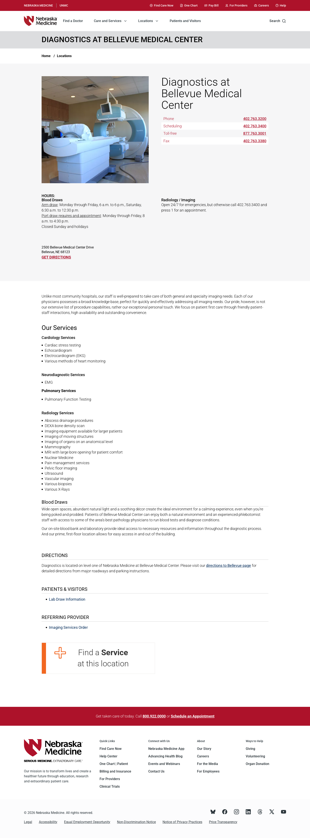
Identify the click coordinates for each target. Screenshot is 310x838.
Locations (64, 56)
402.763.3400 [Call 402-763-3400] (254, 126)
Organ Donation (257, 764)
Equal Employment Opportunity (87, 822)
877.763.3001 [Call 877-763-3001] (254, 133)
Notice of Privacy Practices (182, 822)
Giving (250, 749)
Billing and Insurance (115, 771)
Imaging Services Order (68, 627)
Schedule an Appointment (192, 716)
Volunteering (255, 756)
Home (46, 56)
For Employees (208, 771)
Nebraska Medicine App (166, 749)
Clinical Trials (110, 786)
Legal (28, 822)
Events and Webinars (164, 764)
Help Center (108, 756)
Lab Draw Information (67, 599)
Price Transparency (223, 822)
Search (277, 21)
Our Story (204, 749)
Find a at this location (103, 658)
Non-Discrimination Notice (136, 822)
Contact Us (156, 771)
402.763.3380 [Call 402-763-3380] (254, 141)
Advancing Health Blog (165, 756)
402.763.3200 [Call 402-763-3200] (254, 118)
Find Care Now (111, 749)
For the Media (207, 764)
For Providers (110, 779)
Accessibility (48, 822)
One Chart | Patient (114, 764)
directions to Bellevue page (228, 565)
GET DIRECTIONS (56, 257)
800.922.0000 (154, 716)
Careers (203, 756)
